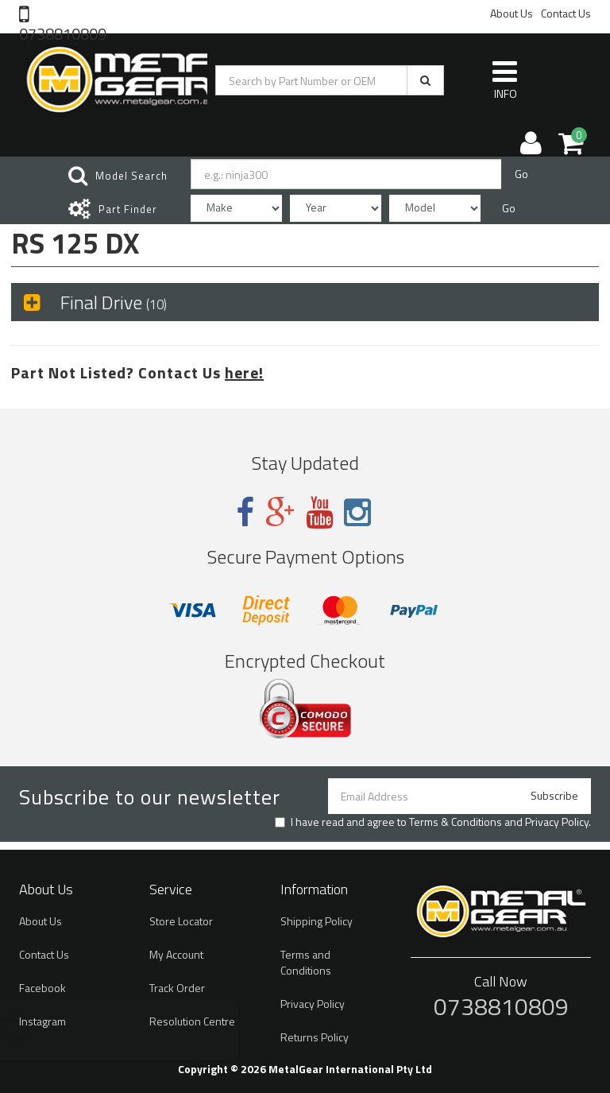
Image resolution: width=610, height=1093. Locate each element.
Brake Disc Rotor (98, 1030)
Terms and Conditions (305, 962)
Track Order (177, 987)
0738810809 (62, 32)
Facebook (42, 987)
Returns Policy (314, 1037)
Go (521, 173)
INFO (504, 79)
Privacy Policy (557, 821)
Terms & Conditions (455, 821)
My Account (176, 954)
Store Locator (181, 921)
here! (244, 372)
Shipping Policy (316, 921)
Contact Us (566, 13)
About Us (511, 13)
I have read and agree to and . (433, 822)
